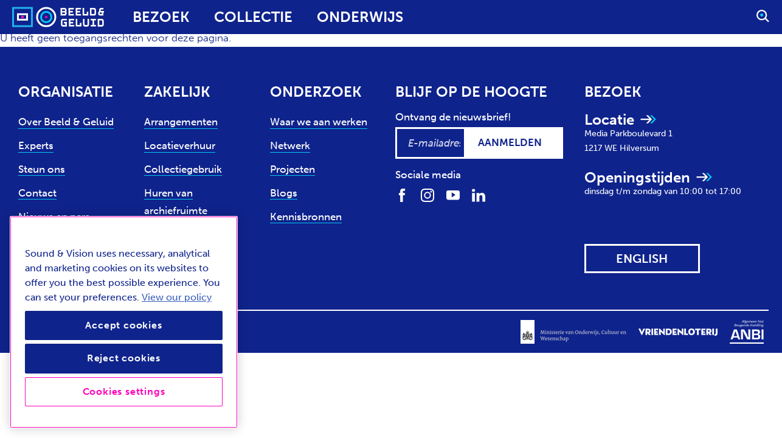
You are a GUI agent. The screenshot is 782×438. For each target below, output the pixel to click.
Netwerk (290, 145)
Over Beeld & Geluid (66, 122)
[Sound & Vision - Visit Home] (35, 17)
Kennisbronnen (306, 216)
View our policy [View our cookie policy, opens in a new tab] (177, 297)
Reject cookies (124, 358)
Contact (37, 193)
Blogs (283, 193)
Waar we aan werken (318, 122)
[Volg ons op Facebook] (402, 194)
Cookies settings (124, 391)
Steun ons (41, 169)
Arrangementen (181, 122)
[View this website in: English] (642, 258)
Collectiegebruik (183, 169)
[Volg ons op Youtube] (453, 194)
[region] (124, 322)
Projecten (292, 169)
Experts (36, 145)
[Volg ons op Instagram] (427, 194)
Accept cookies (123, 325)
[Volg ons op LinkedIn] (478, 194)
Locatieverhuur (179, 145)
